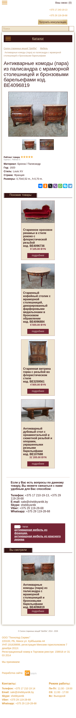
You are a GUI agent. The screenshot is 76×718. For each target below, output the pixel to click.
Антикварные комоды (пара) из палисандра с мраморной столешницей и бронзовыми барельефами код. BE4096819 (35, 596)
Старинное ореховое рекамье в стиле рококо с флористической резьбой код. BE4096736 (37, 237)
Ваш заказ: (63, 2)
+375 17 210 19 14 (25, 688)
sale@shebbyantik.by (34, 501)
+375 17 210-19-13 (37, 495)
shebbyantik (28, 504)
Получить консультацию (53, 22)
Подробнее (38, 255)
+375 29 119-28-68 (58, 15)
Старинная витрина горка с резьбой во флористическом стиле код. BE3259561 (37, 375)
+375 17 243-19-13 (58, 10)
